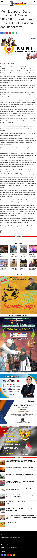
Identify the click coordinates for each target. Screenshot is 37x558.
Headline (5, 31)
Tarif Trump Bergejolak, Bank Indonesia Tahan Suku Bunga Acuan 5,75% (20, 509)
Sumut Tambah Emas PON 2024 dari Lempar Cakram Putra (20, 502)
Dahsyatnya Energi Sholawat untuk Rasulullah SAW (19, 467)
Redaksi (3, 547)
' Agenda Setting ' (11, 522)
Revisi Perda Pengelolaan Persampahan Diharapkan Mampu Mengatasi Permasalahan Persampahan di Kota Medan (21, 517)
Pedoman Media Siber (11, 547)
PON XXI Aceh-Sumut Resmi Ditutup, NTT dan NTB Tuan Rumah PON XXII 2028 (20, 481)
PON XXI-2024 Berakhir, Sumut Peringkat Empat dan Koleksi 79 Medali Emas (20, 488)
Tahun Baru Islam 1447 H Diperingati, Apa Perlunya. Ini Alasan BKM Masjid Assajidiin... (20, 495)
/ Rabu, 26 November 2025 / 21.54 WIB (14, 31)
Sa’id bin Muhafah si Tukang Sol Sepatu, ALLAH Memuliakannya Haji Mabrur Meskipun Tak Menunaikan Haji (20, 462)
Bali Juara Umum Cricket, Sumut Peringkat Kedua (19, 474)
